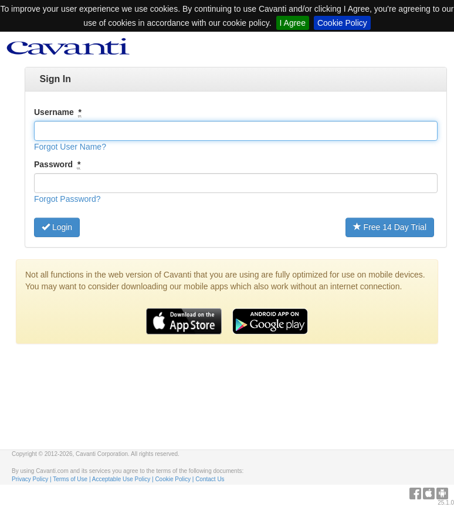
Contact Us (209, 479)
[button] (70, 146)
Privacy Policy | (32, 479)
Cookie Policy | (175, 479)
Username (58, 112)
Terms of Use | (72, 479)
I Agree (293, 23)
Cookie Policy (342, 23)
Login (57, 227)
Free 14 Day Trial (389, 227)
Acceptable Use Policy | (123, 479)
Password (57, 165)
